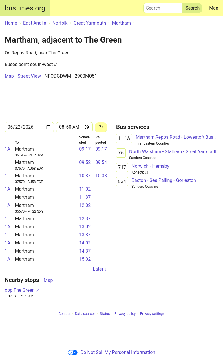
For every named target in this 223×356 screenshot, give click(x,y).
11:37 (85, 197)
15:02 (85, 259)
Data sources (85, 314)
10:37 (85, 175)
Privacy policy (125, 314)
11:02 (85, 189)
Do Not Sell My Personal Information (111, 352)
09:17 (85, 149)
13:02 (85, 226)
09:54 (101, 162)
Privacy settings (152, 314)
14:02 (85, 243)
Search (163, 6)
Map (213, 8)
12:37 (85, 218)
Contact (65, 314)
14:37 (85, 251)
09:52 (85, 162)
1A (7, 149)
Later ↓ (100, 269)
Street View (29, 76)
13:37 (85, 235)
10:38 (101, 175)
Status (105, 314)
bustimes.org (25, 8)
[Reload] (101, 127)
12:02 (85, 205)
